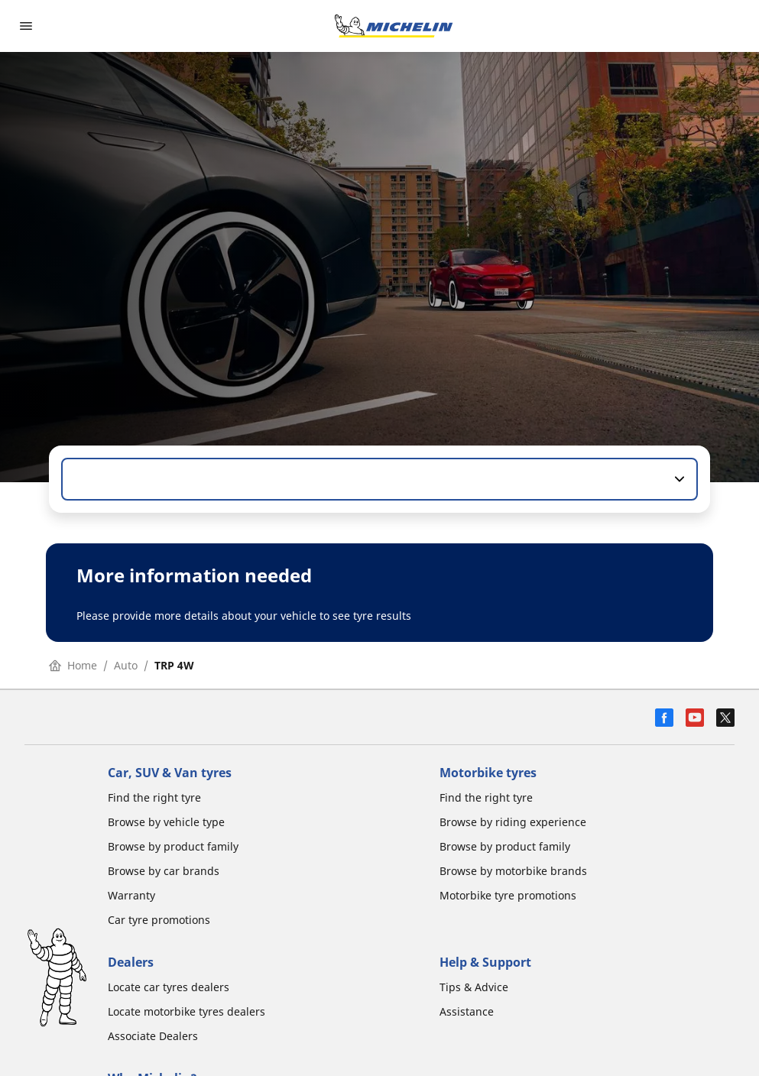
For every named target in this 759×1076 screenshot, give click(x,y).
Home (73, 665)
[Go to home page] (393, 26)
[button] (678, 479)
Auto (126, 665)
